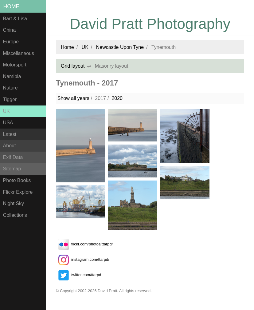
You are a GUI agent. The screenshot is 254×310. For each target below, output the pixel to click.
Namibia (12, 76)
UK (6, 111)
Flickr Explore (18, 192)
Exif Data (13, 157)
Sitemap (12, 168)
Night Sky (13, 203)
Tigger (10, 99)
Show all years (73, 98)
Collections (15, 215)
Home (11, 6)
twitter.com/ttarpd (78, 274)
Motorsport (14, 64)
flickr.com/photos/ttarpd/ (84, 244)
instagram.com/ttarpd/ (82, 259)
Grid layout (72, 66)
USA (8, 122)
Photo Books (17, 180)
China (9, 30)
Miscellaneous (18, 53)
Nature (10, 87)
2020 (117, 98)
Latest (10, 134)
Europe (11, 41)
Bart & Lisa (15, 18)
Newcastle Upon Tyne (120, 47)
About (9, 145)
